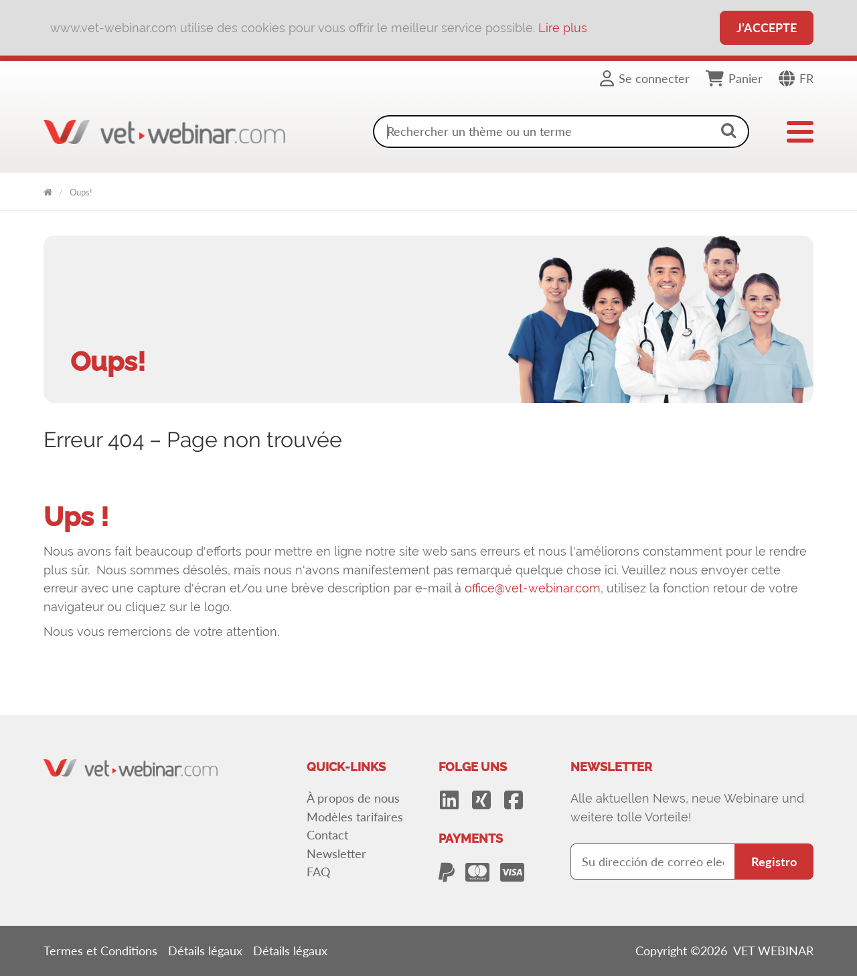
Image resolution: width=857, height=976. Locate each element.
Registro (774, 861)
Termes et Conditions (100, 950)
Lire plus (562, 28)
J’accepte (766, 27)
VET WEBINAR (48, 189)
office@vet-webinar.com (533, 588)
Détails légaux (205, 950)
